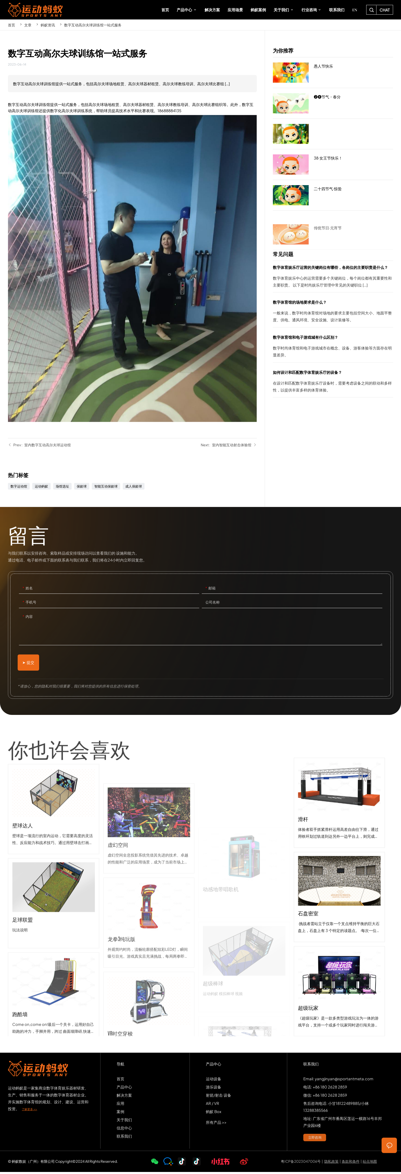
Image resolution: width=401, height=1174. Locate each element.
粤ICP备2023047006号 (301, 1163)
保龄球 (82, 486)
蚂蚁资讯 (48, 25)
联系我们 (124, 1138)
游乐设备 (213, 1088)
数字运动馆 (19, 486)
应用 (120, 1105)
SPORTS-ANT (35, 9)
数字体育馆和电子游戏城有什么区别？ (333, 348)
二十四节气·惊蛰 (333, 195)
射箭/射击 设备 (218, 1097)
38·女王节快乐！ (333, 165)
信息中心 (124, 1129)
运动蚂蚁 (41, 486)
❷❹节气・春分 (333, 104)
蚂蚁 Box (213, 1113)
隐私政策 (331, 1163)
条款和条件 (351, 1163)
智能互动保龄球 (106, 486)
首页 (11, 25)
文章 (27, 25)
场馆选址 (62, 486)
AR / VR (212, 1105)
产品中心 (124, 1088)
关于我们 (124, 1121)
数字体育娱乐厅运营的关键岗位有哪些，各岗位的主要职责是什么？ (333, 278)
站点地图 (370, 1163)
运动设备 (213, 1080)
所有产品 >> (216, 1124)
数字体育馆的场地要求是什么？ (333, 313)
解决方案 (124, 1097)
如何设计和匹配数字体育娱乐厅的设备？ (333, 383)
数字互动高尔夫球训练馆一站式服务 (92, 25)
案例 (120, 1113)
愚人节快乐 (333, 72)
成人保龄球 (133, 486)
